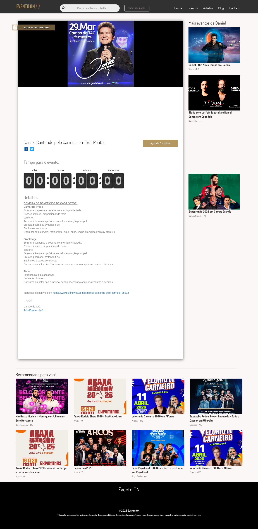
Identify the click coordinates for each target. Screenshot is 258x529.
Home (178, 7)
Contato (234, 7)
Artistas (208, 7)
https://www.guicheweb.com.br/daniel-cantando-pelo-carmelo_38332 (91, 291)
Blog (221, 7)
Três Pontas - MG (33, 308)
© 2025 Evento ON (129, 509)
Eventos (193, 7)
